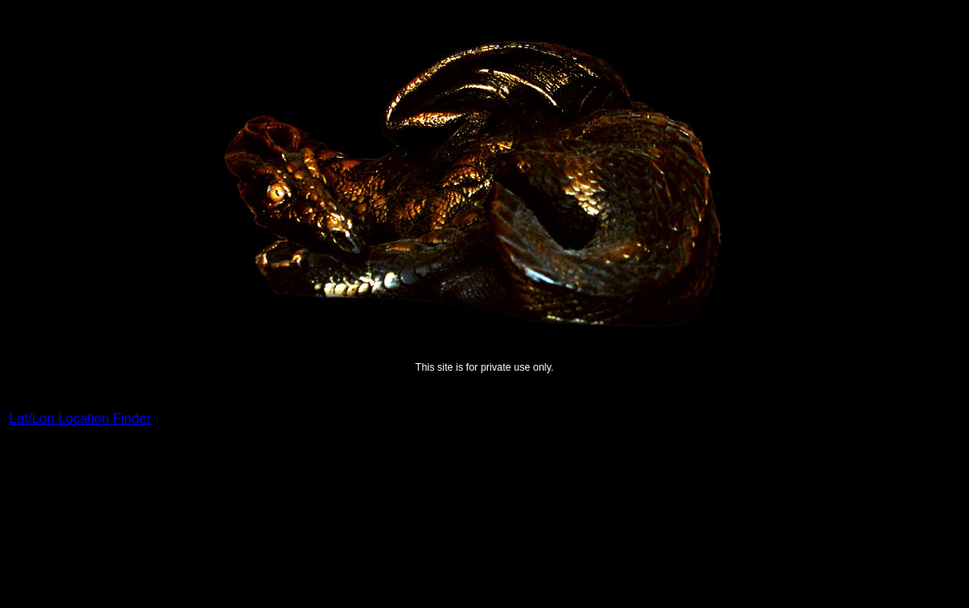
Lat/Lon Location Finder (80, 418)
